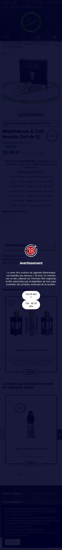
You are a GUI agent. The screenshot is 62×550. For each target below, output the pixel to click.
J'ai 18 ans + (31, 295)
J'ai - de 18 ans (31, 304)
